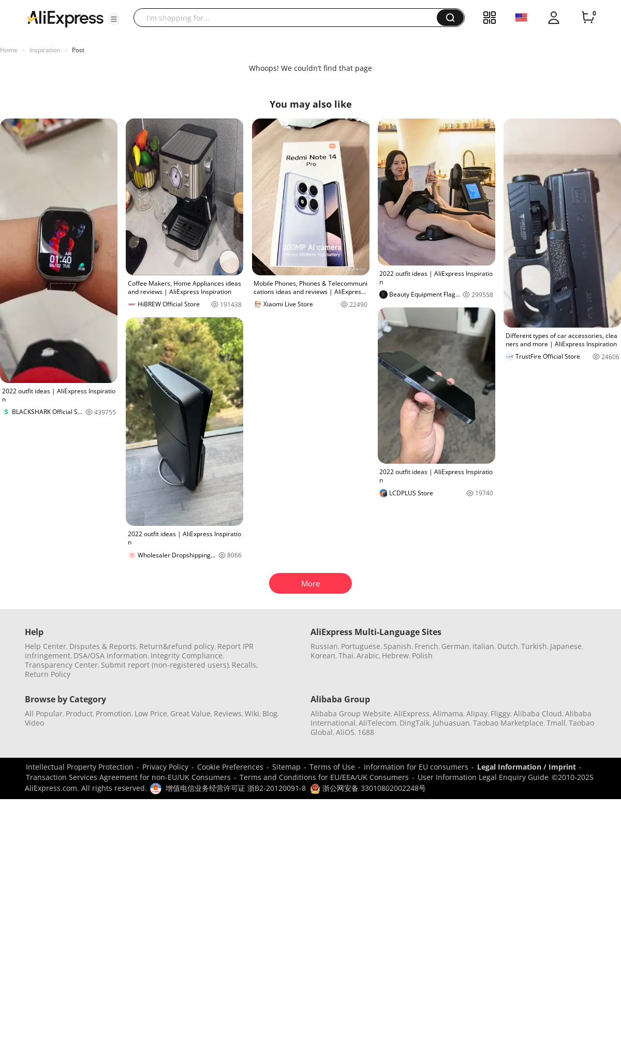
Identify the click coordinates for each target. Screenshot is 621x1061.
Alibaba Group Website (350, 713)
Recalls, (245, 665)
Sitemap (286, 767)
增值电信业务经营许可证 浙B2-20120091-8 (236, 788)
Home (9, 50)
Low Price (151, 713)
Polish (422, 655)
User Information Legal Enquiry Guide (483, 777)
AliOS (345, 732)
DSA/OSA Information (110, 655)
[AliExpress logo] (65, 18)
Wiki (252, 713)
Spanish (397, 646)
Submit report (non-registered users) (165, 665)
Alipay (476, 713)
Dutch (507, 646)
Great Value (190, 713)
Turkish (534, 646)
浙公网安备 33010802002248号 (368, 788)
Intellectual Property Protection (80, 767)
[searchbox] (289, 17)
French (426, 646)
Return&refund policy (176, 646)
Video (34, 723)
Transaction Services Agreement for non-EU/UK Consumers (128, 777)
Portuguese (360, 646)
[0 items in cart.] (588, 17)
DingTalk (415, 723)
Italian (483, 646)
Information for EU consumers (416, 767)
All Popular (44, 713)
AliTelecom (377, 723)
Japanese (566, 646)
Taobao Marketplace (508, 723)
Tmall (556, 723)
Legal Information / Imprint (526, 767)
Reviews (228, 713)
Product (79, 713)
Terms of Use (332, 767)
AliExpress (412, 713)
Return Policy (47, 674)
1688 (366, 732)
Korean (322, 655)
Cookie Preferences (230, 767)
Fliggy (500, 713)
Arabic (368, 655)
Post (78, 50)
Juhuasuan (451, 723)
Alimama (448, 713)
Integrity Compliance (187, 655)
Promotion (113, 713)
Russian (324, 646)
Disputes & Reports (102, 646)
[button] (114, 19)
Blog (269, 713)
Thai (345, 655)
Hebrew (395, 655)
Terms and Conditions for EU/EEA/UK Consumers (324, 777)
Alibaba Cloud (537, 713)
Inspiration (44, 50)
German (455, 646)
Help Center (45, 646)
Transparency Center (61, 665)
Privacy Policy (165, 767)
